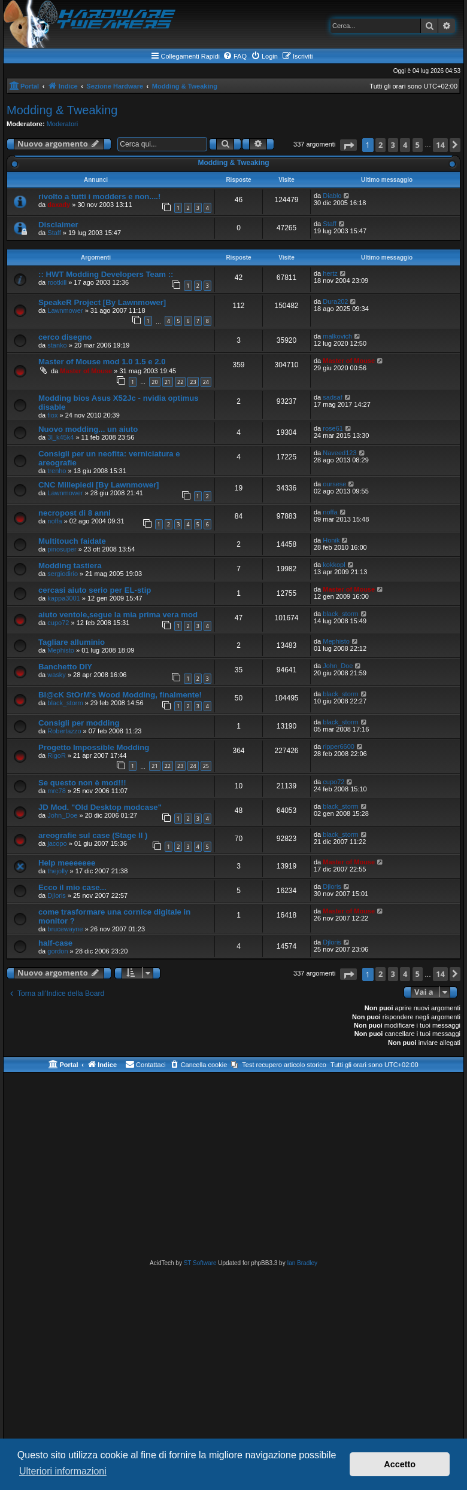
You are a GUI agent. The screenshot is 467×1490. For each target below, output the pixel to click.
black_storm (340, 613)
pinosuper (61, 549)
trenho (56, 470)
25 (206, 766)
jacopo (56, 843)
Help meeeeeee (66, 862)
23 (193, 382)
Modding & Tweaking (62, 110)
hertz (330, 273)
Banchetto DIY (65, 666)
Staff (53, 232)
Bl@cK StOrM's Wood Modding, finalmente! (120, 694)
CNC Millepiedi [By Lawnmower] (98, 484)
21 (168, 382)
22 (180, 382)
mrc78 (56, 790)
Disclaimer (58, 224)
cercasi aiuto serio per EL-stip (94, 590)
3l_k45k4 (60, 437)
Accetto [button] (400, 1464)
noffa (54, 521)
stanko (56, 345)
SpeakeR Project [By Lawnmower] (102, 302)
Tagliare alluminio (71, 642)
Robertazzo (64, 731)
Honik (331, 540)
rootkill (56, 282)
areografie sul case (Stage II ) (93, 835)
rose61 (333, 428)
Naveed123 (339, 452)
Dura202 (335, 301)
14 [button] (440, 144)
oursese (334, 483)
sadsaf (332, 397)
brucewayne (65, 929)
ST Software (200, 1263)
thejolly (57, 871)
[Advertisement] (233, 1168)
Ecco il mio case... (72, 887)
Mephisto (60, 650)
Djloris (56, 895)
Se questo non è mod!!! (82, 782)
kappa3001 (63, 598)
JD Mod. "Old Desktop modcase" (100, 807)
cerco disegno (65, 337)
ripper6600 (338, 746)
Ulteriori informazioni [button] (63, 1471)
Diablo (332, 195)
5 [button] (418, 144)
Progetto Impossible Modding (93, 747)
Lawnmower (65, 310)
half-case (55, 943)
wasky (56, 674)
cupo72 (58, 622)
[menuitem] (235, 56)
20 (154, 382)
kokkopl (334, 564)
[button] (348, 145)
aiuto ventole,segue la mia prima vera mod (118, 614)
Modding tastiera (70, 565)
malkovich (337, 336)
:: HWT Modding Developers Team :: (105, 274)
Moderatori (62, 123)
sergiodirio (62, 573)
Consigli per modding (79, 722)
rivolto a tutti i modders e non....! (99, 196)
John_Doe (338, 665)
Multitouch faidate (72, 541)
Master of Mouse (86, 370)
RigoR (56, 755)
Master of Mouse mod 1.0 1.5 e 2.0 (102, 361)
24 (206, 382)
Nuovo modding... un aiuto (88, 429)
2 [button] (380, 144)
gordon (57, 951)
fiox (52, 415)
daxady (58, 204)
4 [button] (405, 144)
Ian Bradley (302, 1263)
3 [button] (393, 144)
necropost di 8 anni (74, 512)
